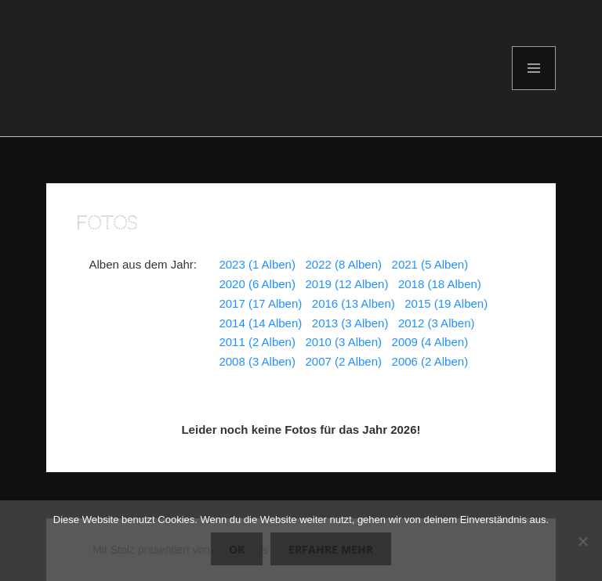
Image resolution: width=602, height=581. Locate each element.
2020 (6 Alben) (257, 283)
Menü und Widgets (534, 89)
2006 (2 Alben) (430, 361)
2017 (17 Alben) (260, 303)
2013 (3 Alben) (350, 323)
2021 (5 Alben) (430, 264)
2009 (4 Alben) (430, 341)
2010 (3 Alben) (343, 341)
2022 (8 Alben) (343, 264)
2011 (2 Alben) (257, 341)
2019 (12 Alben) (346, 283)
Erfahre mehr (330, 549)
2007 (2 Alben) (343, 361)
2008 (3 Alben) (257, 361)
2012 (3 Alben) (436, 323)
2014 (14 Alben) (260, 323)
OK (237, 549)
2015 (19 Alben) (446, 303)
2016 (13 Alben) (353, 303)
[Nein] (582, 541)
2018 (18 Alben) (439, 283)
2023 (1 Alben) (257, 264)
